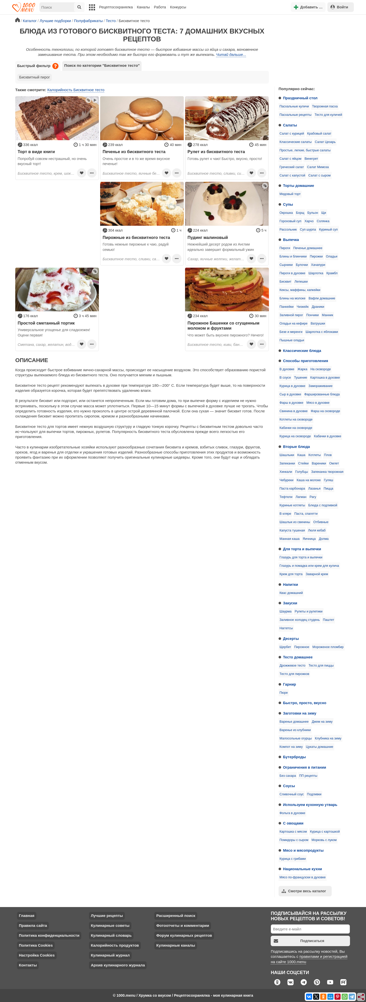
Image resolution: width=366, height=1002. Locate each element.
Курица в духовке (293, 386)
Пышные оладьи (292, 340)
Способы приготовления (305, 361)
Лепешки (301, 281)
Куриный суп (328, 229)
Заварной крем (317, 574)
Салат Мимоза (318, 167)
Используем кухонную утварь (310, 805)
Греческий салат (292, 167)
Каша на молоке (309, 480)
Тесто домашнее (298, 657)
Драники (318, 307)
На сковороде (320, 369)
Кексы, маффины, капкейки (300, 290)
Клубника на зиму (328, 738)
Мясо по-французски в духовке (303, 877)
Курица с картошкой (325, 831)
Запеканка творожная (327, 472)
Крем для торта (291, 574)
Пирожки (316, 256)
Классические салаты (296, 142)
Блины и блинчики (293, 256)
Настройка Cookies (37, 955)
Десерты (291, 639)
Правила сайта (33, 925)
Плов (328, 455)
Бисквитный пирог (34, 77)
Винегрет (311, 158)
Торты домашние (298, 186)
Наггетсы (286, 628)
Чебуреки (287, 480)
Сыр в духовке (290, 394)
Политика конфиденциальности (49, 935)
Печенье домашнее (307, 248)
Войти (339, 7)
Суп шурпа (308, 229)
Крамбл (332, 273)
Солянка (323, 221)
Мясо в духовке (318, 403)
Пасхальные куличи (294, 106)
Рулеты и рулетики (308, 611)
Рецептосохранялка (116, 7)
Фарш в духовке (291, 403)
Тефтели (286, 497)
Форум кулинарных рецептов (184, 935)
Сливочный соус (292, 794)
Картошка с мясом (293, 831)
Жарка (302, 369)
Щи (323, 213)
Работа (160, 7)
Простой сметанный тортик (46, 323)
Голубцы (301, 472)
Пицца (328, 488)
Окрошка (286, 213)
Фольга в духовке (292, 813)
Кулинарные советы (110, 925)
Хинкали (286, 472)
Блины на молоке (293, 298)
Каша (301, 455)
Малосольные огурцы (296, 738)
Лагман (301, 497)
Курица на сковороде (295, 436)
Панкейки (287, 307)
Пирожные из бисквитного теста (136, 237)
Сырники (286, 265)
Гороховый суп (290, 221)
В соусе (285, 377)
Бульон (313, 213)
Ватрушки (318, 323)
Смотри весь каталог (304, 891)
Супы (288, 204)
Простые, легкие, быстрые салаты (305, 150)
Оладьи (331, 256)
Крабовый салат (319, 133)
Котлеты (315, 455)
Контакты (28, 965)
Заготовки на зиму (299, 713)
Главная (26, 915)
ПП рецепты (308, 776)
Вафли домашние (322, 298)
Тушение (300, 377)
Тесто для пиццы (321, 665)
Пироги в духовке (293, 273)
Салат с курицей (292, 133)
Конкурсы (178, 7)
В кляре (285, 513)
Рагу (313, 497)
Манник (327, 315)
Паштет (328, 620)
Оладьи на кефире (294, 323)
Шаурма (286, 611)
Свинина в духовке (294, 411)
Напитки (290, 585)
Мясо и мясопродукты (303, 850)
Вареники (319, 463)
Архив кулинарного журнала (118, 965)
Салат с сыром (319, 175)
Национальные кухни (302, 869)
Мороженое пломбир (327, 647)
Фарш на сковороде (325, 411)
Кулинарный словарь (111, 935)
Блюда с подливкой (322, 505)
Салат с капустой (292, 175)
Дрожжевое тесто (293, 665)
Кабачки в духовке (327, 436)
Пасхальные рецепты (296, 115)
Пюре (284, 692)
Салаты (290, 125)
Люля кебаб (317, 530)
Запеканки (287, 463)
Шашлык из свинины (295, 522)
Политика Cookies (36, 945)
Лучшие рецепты (107, 915)
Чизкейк (303, 307)
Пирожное (301, 647)
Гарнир (289, 684)
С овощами (293, 823)
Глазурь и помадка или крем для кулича (309, 566)
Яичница (309, 539)
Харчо (309, 221)
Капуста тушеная (292, 530)
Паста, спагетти (306, 513)
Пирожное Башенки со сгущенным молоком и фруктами (224, 325)
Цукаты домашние (319, 747)
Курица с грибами (293, 859)
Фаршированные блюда (322, 394)
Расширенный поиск (175, 915)
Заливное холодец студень (300, 620)
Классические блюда (302, 351)
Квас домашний (291, 593)
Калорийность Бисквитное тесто (75, 90)
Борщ (300, 213)
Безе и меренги (291, 332)
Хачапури (318, 265)
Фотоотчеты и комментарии (182, 925)
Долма (323, 539)
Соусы (289, 786)
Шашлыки (287, 455)
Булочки (302, 265)
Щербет (285, 647)
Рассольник (288, 229)
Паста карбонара (292, 488)
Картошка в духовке (325, 377)
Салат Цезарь (325, 142)
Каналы (143, 7)
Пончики (312, 315)
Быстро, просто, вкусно (304, 703)
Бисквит (286, 281)
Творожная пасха (325, 106)
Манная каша (290, 539)
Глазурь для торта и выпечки (301, 557)
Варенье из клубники (295, 730)
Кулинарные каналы (175, 945)
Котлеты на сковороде (296, 419)
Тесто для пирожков (294, 674)
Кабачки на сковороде (296, 428)
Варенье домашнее (294, 721)
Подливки (314, 794)
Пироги (285, 248)
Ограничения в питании (304, 767)
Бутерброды (294, 757)
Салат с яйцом (290, 158)
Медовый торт (290, 194)
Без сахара (288, 776)
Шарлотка (316, 273)
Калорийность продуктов (115, 945)
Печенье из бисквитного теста (134, 151)
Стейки (303, 463)
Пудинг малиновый (208, 237)
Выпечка (291, 240)
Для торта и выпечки (302, 549)
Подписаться (299, 941)
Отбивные (321, 522)
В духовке (287, 369)
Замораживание (320, 386)
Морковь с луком (324, 840)
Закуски (290, 603)
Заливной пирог (291, 315)
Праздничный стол (300, 98)
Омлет (334, 463)
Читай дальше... (231, 54)
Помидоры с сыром (294, 840)
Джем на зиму (322, 721)
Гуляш (328, 480)
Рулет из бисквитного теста (216, 151)
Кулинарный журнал (110, 955)
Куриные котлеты (292, 505)
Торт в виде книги (36, 151)
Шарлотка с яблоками (322, 332)
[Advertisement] (312, 49)
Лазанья (314, 488)
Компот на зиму (291, 747)
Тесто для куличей (328, 115)
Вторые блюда (296, 447)
